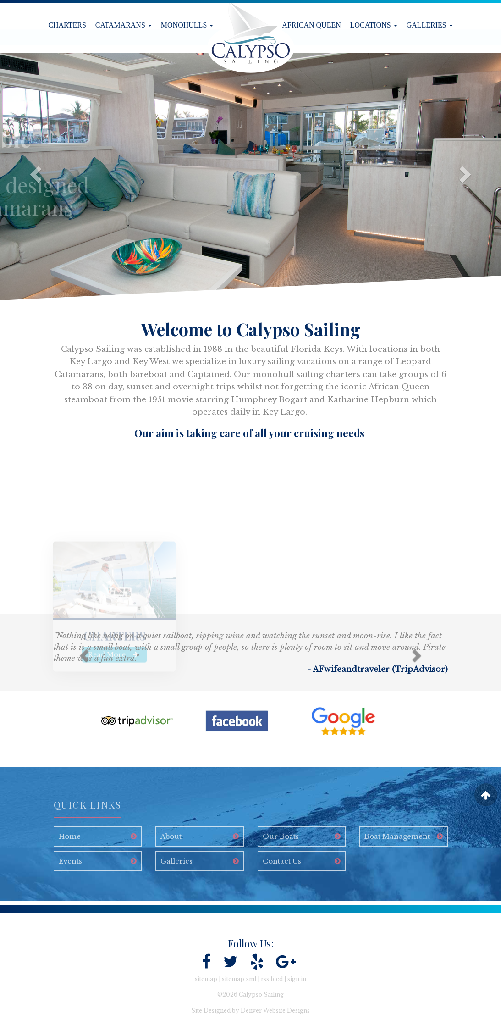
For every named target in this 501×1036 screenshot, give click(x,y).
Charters (67, 25)
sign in (296, 978)
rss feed (272, 978)
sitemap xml (239, 978)
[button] (30, 176)
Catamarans (123, 25)
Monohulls (187, 25)
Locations (373, 25)
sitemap (206, 978)
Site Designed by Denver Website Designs (250, 1010)
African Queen (311, 25)
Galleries (430, 25)
